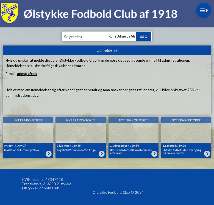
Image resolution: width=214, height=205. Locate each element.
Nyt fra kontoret (27, 120)
